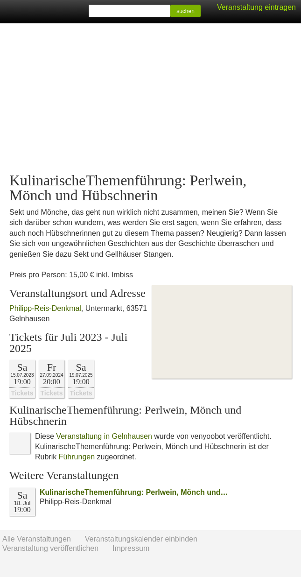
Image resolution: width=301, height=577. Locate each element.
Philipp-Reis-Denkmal (45, 308)
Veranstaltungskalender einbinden (141, 539)
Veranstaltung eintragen (256, 7)
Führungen (77, 457)
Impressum (130, 548)
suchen (185, 11)
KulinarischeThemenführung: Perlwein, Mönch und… (134, 492)
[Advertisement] (150, 98)
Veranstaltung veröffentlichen (50, 548)
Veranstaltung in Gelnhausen (104, 436)
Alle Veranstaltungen (36, 539)
